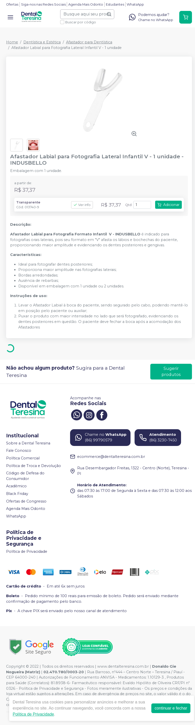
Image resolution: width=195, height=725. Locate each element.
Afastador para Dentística (89, 42)
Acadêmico (16, 486)
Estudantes (115, 4)
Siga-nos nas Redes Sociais (43, 4)
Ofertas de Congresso (26, 501)
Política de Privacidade (26, 551)
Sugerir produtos (171, 371)
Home (12, 42)
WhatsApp (135, 4)
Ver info (82, 205)
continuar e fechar (171, 708)
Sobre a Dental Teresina (28, 443)
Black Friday (17, 493)
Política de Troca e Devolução (33, 465)
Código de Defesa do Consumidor (25, 476)
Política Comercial (23, 458)
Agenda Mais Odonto (85, 4)
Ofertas (12, 4)
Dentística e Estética (42, 42)
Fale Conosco (18, 450)
